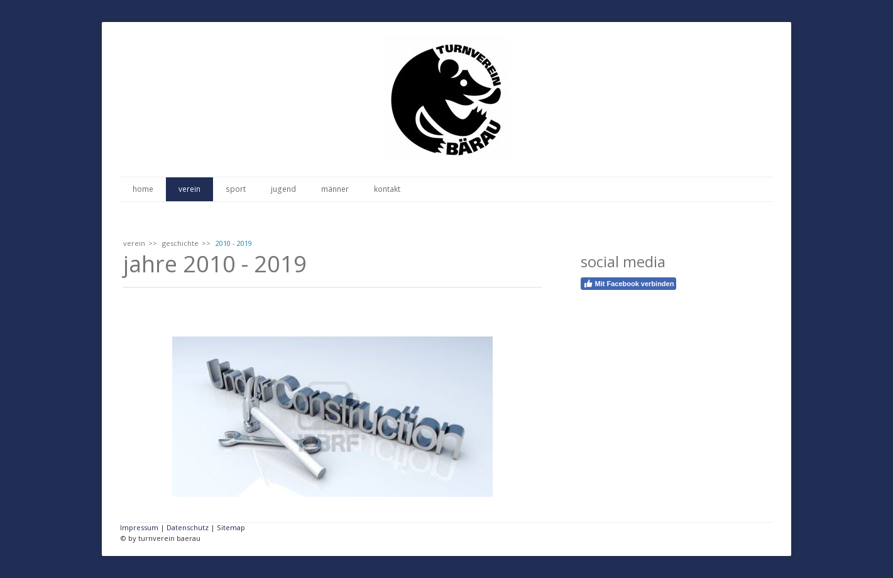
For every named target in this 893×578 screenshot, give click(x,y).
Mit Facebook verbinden (628, 284)
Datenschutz (188, 527)
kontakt (387, 189)
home (143, 189)
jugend (283, 189)
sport (236, 189)
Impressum (139, 527)
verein (189, 189)
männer (335, 189)
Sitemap (231, 527)
